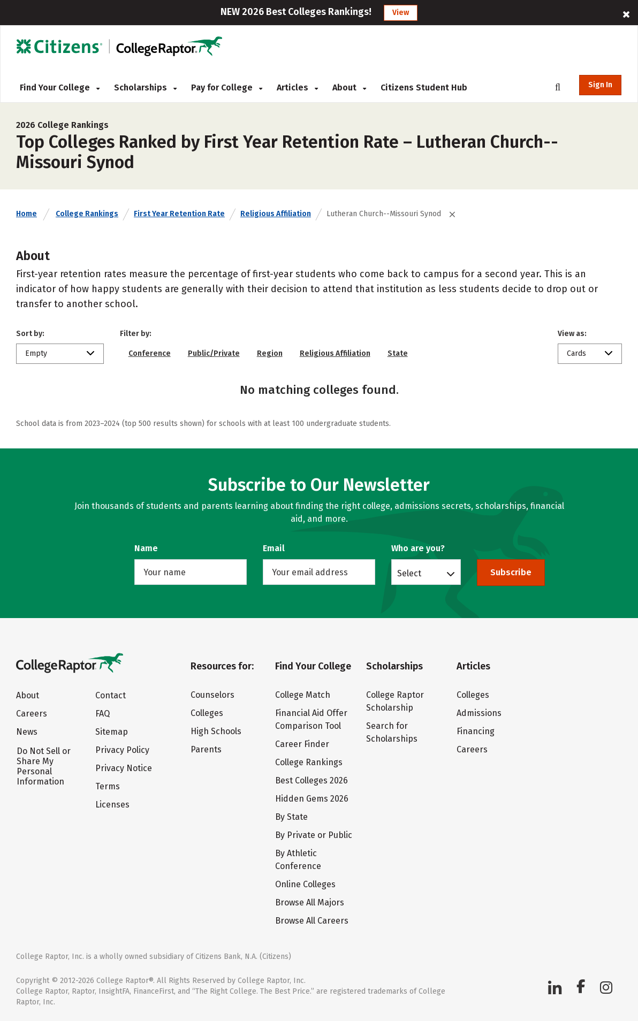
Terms (107, 786)
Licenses (112, 804)
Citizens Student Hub (424, 87)
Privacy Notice (123, 768)
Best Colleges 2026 (311, 780)
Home (26, 213)
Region (270, 353)
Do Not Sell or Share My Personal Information (44, 766)
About (349, 87)
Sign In (600, 84)
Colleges (207, 713)
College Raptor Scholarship (395, 701)
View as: (572, 333)
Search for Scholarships (391, 732)
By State (291, 817)
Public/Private (214, 353)
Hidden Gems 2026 (311, 799)
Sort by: (30, 333)
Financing (476, 731)
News (26, 732)
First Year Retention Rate (179, 213)
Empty (36, 353)
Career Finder (302, 744)
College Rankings (87, 213)
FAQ (102, 713)
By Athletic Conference (298, 859)
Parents (206, 749)
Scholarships (145, 87)
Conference (149, 353)
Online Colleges (305, 884)
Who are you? (418, 548)
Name (146, 548)
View (400, 12)
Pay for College (226, 87)
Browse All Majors (309, 902)
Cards (576, 353)
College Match (302, 695)
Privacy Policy (122, 750)
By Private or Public (313, 835)
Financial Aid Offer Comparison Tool (311, 719)
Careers (31, 713)
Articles (297, 87)
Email (274, 548)
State (398, 353)
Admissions (479, 713)
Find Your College (60, 87)
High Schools (216, 731)
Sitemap (111, 732)
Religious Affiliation (275, 213)
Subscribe (510, 572)
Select (409, 573)
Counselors (212, 695)
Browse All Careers (311, 921)
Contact (110, 695)
